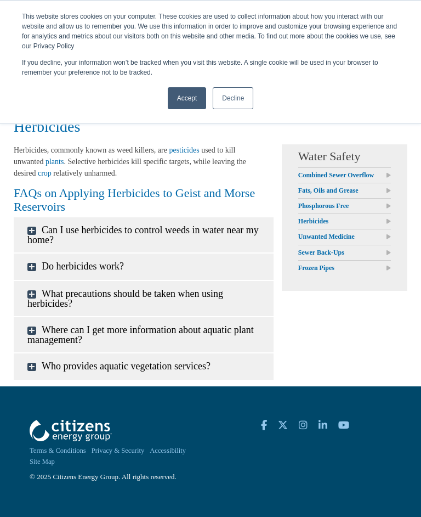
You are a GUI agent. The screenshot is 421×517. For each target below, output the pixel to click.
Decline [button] (233, 98)
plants (54, 162)
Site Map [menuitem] (42, 461)
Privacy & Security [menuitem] (118, 450)
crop (45, 173)
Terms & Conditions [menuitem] (58, 450)
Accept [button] (187, 98)
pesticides (184, 150)
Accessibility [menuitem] (168, 450)
